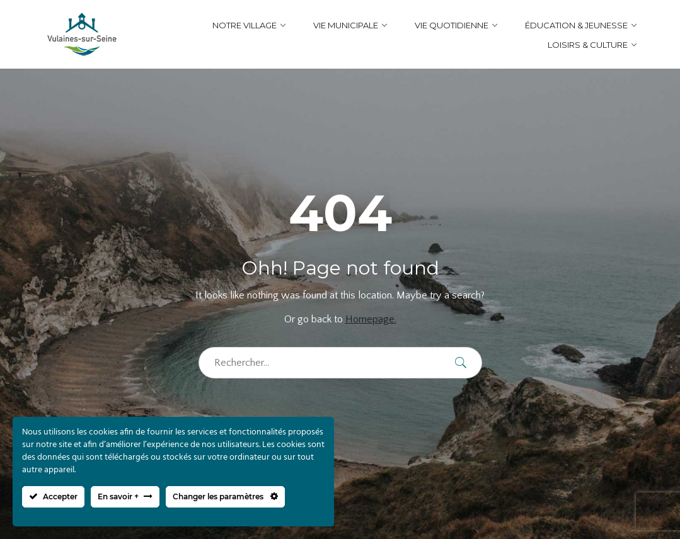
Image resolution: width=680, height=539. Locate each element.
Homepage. (370, 319)
